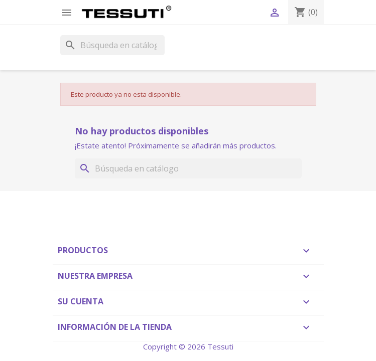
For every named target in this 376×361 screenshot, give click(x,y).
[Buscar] (112, 45)
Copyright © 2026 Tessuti (188, 346)
